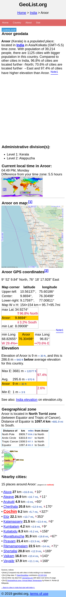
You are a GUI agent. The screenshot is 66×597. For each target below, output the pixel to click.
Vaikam (8, 556)
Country (17, 22)
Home (21, 13)
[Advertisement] (33, 111)
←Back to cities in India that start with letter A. (18, 588)
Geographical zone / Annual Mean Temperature (24, 581)
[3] (4, 189)
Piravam (9, 541)
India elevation (26, 399)
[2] (46, 270)
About (28, 22)
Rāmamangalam (15, 546)
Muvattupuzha (13, 536)
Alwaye (8, 497)
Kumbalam (11, 526)
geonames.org (27, 578)
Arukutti (8, 501)
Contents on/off (9, 30)
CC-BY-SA (42, 575)
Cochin (10, 511)
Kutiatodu (10, 531)
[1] (30, 202)
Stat (38, 22)
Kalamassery (13, 521)
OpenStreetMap (22, 575)
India (33, 13)
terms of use (39, 593)
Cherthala (10, 506)
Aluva (7, 492)
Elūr (6, 516)
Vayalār (8, 561)
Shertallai (10, 551)
